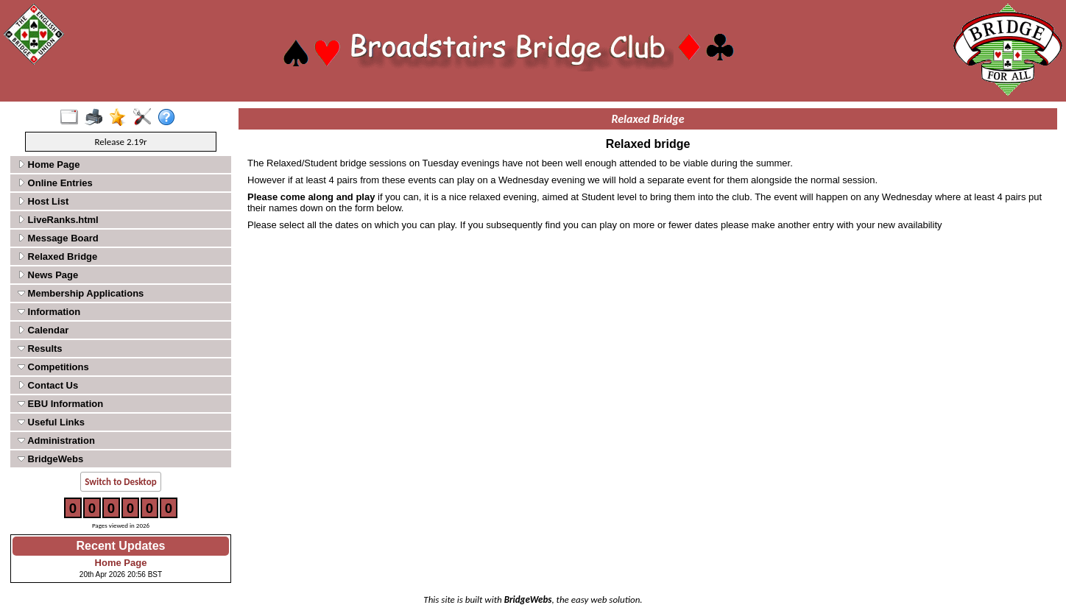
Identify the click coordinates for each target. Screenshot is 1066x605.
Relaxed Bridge (57, 256)
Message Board (58, 238)
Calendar (43, 330)
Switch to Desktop (120, 481)
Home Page (49, 164)
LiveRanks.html (58, 219)
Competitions (53, 366)
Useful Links (51, 422)
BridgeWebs (50, 458)
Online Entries (55, 182)
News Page (48, 274)
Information (49, 311)
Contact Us (48, 385)
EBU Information (60, 403)
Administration (56, 440)
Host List (43, 201)
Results (40, 348)
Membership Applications (81, 293)
